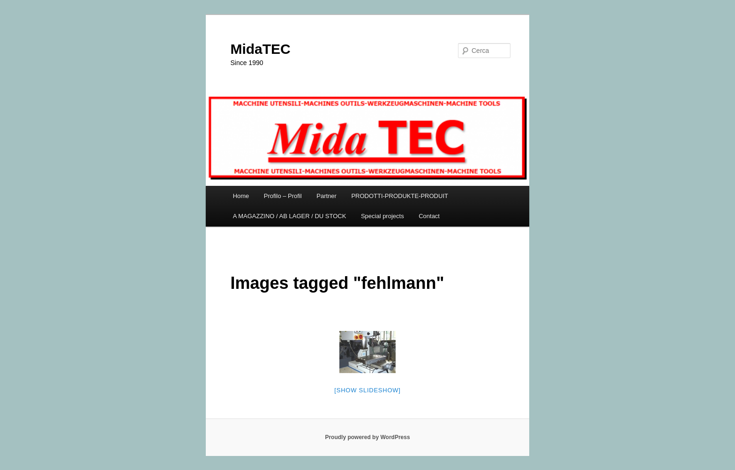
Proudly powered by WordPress (367, 437)
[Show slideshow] (367, 390)
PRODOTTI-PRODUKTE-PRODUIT (399, 195)
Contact (429, 216)
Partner (326, 195)
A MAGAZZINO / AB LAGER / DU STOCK (289, 216)
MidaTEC (260, 49)
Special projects (382, 216)
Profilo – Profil (283, 195)
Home (241, 195)
